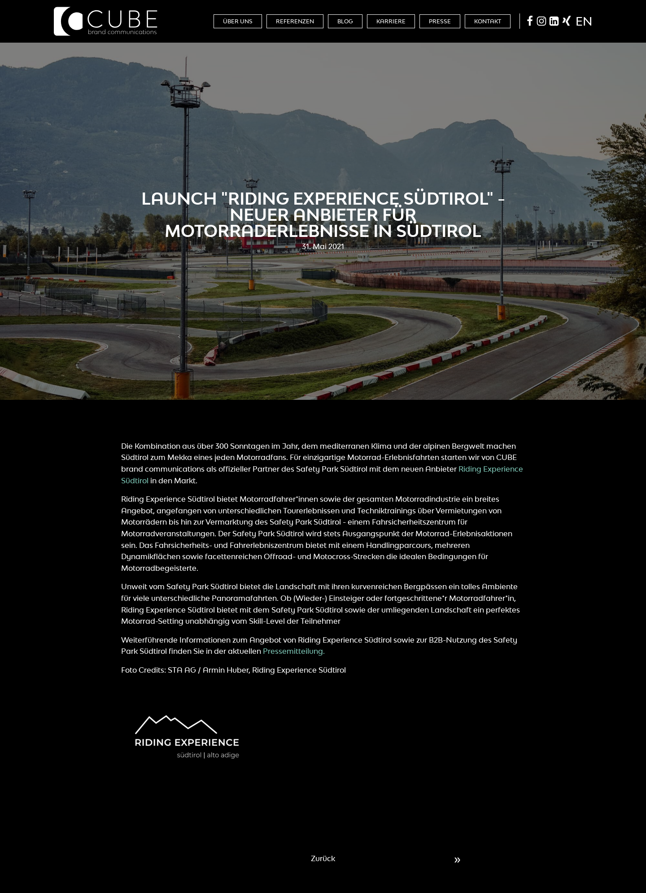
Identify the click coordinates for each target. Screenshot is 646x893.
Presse (440, 21)
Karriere (391, 21)
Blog (345, 21)
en (584, 21)
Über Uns (238, 21)
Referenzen (295, 21)
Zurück (323, 858)
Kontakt (487, 21)
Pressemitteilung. (294, 651)
